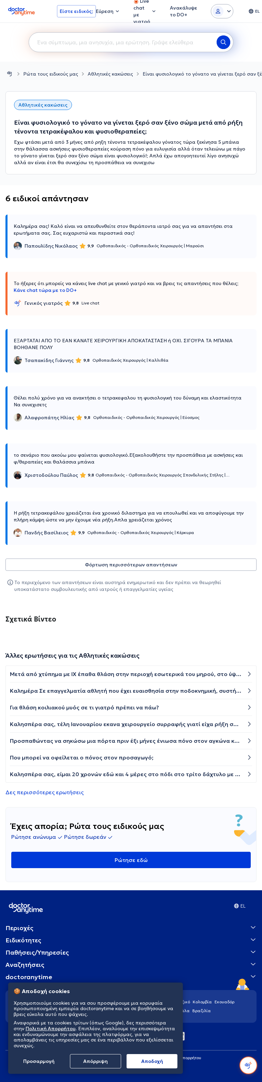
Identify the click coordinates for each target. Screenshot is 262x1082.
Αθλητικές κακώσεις (110, 74)
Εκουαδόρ (224, 1001)
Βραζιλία (201, 1010)
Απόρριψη (95, 1061)
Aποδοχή (152, 1061)
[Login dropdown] (222, 11)
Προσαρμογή (39, 1061)
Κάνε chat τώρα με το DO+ (45, 290)
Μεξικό (183, 1001)
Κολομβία (202, 1001)
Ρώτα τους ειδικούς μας (50, 74)
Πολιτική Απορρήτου (50, 1028)
